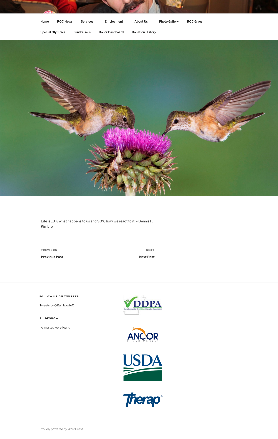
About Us (143, 21)
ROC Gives (197, 21)
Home (44, 21)
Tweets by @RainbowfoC (57, 305)
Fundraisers (82, 32)
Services (89, 21)
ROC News (65, 21)
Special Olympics (52, 32)
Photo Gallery (169, 21)
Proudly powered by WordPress (61, 429)
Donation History (144, 32)
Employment (116, 21)
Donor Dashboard (111, 32)
